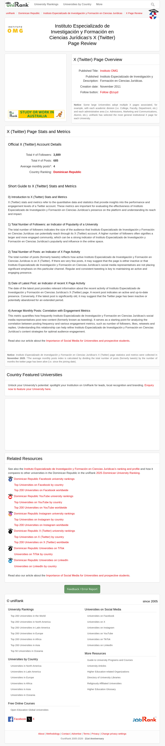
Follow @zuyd (109, 92)
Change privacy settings (113, 733)
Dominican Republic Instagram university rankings (41, 513)
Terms (86, 733)
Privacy (95, 733)
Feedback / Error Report (82, 589)
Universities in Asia (21, 689)
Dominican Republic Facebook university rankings (41, 478)
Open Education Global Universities (30, 710)
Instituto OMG (109, 70)
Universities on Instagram (100, 627)
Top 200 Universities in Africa (26, 639)
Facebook (17, 719)
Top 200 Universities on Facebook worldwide (38, 490)
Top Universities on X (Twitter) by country (36, 537)
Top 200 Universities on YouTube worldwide (37, 507)
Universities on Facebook (100, 616)
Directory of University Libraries (104, 677)
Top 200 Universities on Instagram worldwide (38, 525)
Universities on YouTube (100, 633)
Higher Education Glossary (101, 689)
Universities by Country (77, 4)
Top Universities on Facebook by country (35, 484)
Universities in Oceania (23, 695)
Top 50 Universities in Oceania (27, 651)
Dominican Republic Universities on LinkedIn (38, 560)
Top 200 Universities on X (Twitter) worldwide (38, 542)
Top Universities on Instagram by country (36, 519)
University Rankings (46, 4)
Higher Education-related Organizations (108, 671)
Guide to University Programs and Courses (110, 660)
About (41, 733)
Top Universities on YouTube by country (35, 502)
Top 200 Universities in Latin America (30, 627)
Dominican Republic (67, 172)
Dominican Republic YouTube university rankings (40, 496)
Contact (66, 733)
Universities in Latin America (26, 671)
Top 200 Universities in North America (31, 622)
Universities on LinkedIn (100, 645)
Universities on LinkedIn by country (32, 566)
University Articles (96, 666)
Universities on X (96, 622)
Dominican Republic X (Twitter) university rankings (41, 530)
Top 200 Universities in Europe (27, 633)
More (99, 4)
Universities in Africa (21, 683)
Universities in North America (26, 666)
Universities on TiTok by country (30, 554)
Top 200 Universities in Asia (25, 645)
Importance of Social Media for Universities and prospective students (87, 340)
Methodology (53, 733)
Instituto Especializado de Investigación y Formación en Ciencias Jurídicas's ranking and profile (82, 468)
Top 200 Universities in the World (28, 616)
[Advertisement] (35, 79)
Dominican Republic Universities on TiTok (36, 548)
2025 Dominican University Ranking (118, 472)
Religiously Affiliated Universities (104, 683)
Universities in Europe (22, 677)
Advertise (76, 733)
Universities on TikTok (99, 639)
